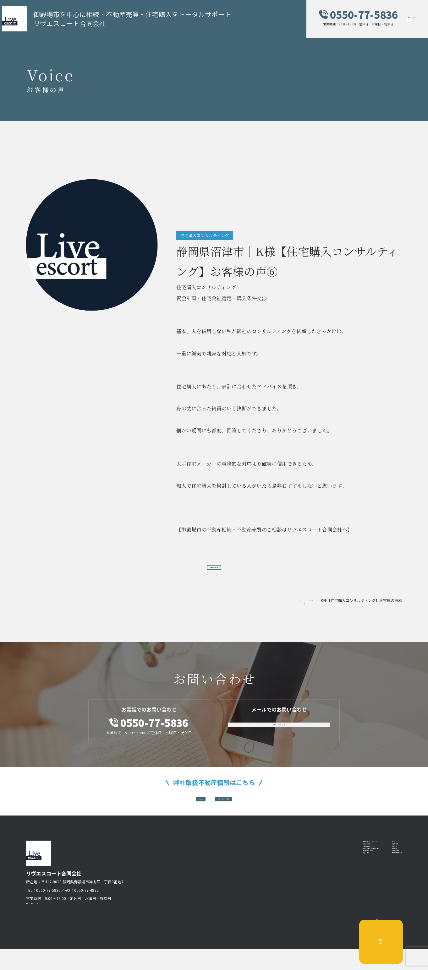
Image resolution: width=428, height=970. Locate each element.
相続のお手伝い (301, 868)
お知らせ (372, 878)
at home (175, 807)
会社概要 (372, 888)
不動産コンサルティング (311, 858)
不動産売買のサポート (309, 878)
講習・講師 (296, 908)
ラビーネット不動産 (240, 807)
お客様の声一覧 (214, 568)
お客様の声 (374, 868)
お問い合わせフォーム (279, 731)
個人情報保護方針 (382, 908)
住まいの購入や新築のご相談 (316, 888)
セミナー (372, 858)
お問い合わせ (377, 898)
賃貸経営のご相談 (304, 898)
